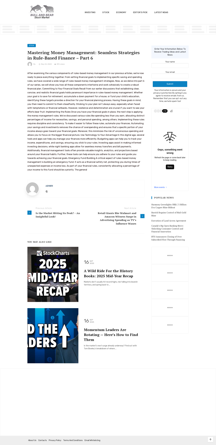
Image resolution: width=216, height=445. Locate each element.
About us (32, 440)
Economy (121, 12)
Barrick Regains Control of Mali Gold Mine (168, 214)
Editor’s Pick (140, 12)
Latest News (161, 12)
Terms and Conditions (73, 440)
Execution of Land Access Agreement (168, 220)
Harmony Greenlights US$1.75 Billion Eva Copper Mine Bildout (168, 206)
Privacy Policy (55, 440)
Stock (105, 12)
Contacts (42, 440)
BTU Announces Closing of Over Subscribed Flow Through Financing (168, 238)
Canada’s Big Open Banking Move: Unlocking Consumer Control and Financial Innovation (167, 228)
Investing (90, 12)
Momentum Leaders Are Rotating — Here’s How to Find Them (111, 334)
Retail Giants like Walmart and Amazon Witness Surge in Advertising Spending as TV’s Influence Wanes (117, 218)
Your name (170, 64)
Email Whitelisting (92, 440)
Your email (170, 74)
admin (49, 185)
